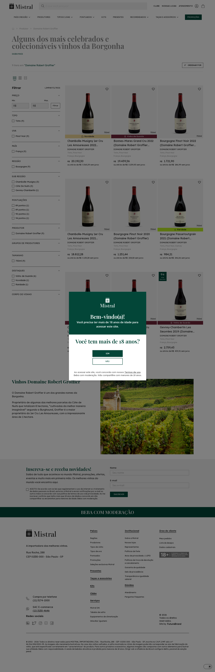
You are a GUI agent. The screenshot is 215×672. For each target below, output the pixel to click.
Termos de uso (132, 372)
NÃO (107, 361)
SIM (107, 353)
